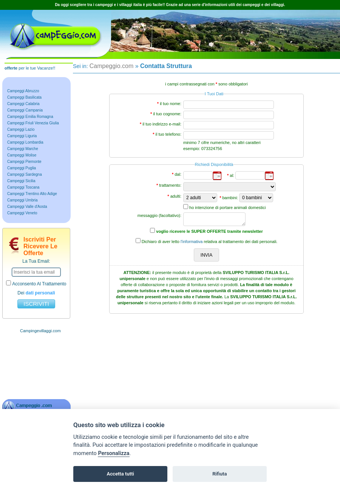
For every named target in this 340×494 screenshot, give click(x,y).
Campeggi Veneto (22, 213)
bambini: (230, 197)
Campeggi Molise (21, 155)
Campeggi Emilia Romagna (30, 117)
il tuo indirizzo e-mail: (161, 124)
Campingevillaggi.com (40, 330)
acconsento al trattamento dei (36, 288)
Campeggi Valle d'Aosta (27, 206)
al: (232, 175)
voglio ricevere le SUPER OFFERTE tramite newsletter (209, 231)
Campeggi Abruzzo (23, 91)
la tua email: (36, 261)
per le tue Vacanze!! (30, 68)
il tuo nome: (170, 103)
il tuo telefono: (169, 134)
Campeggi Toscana (23, 187)
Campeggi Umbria (22, 200)
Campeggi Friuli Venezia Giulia (33, 123)
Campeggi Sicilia (21, 181)
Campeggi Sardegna (24, 174)
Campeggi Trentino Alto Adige (32, 194)
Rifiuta (219, 474)
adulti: (175, 196)
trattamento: (170, 185)
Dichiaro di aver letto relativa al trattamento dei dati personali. (210, 241)
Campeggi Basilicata (24, 97)
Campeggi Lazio (20, 129)
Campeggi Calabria (23, 104)
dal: (178, 174)
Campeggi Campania (25, 110)
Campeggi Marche (22, 149)
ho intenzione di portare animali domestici (227, 207)
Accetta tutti (120, 474)
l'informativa (191, 241)
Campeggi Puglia (21, 168)
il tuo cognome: (167, 113)
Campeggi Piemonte (24, 162)
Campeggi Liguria (22, 136)
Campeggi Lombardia (25, 142)
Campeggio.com (112, 66)
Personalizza (113, 453)
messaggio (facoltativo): (159, 215)
